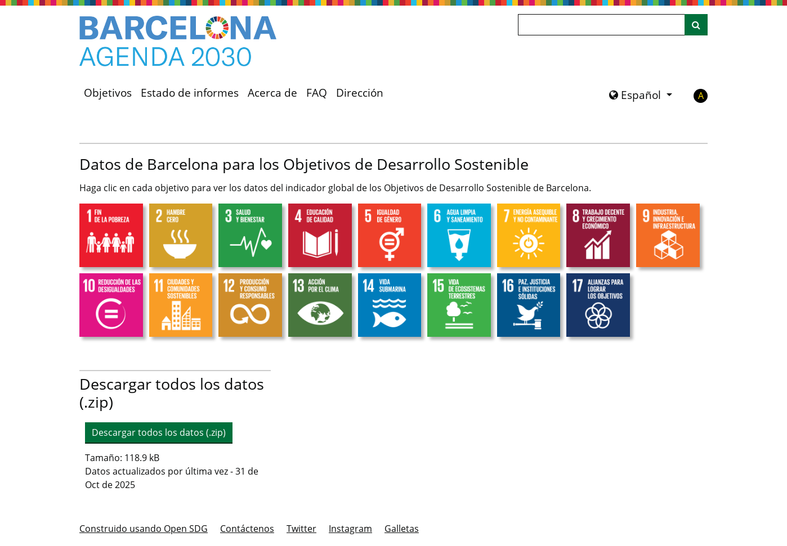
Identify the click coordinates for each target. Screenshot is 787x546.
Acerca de (272, 92)
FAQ (316, 92)
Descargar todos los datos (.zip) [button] (159, 432)
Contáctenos (247, 528)
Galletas (401, 528)
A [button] (701, 95)
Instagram (350, 528)
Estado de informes (190, 92)
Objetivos (108, 92)
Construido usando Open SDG (143, 528)
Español (636, 95)
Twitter (301, 528)
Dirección (359, 92)
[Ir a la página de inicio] (177, 41)
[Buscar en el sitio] (696, 24)
